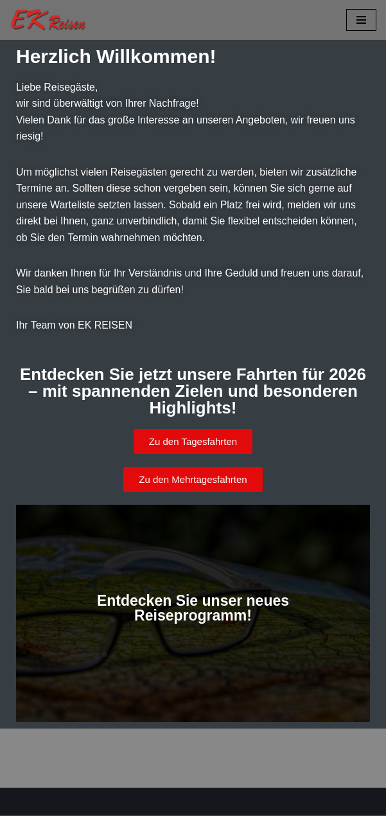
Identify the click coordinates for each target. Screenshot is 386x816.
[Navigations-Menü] (361, 20)
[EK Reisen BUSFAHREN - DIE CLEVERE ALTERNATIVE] (48, 20)
